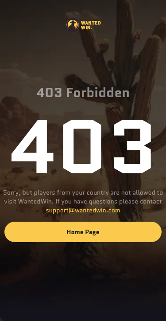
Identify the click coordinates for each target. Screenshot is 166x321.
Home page (82, 231)
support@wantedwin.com (83, 210)
